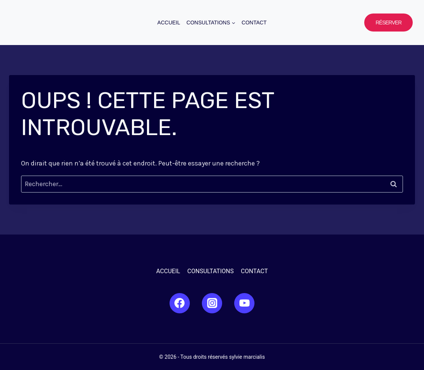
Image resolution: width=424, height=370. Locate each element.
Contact (254, 23)
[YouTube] (244, 303)
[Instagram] (212, 303)
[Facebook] (180, 303)
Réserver (388, 23)
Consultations (210, 271)
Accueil (168, 23)
